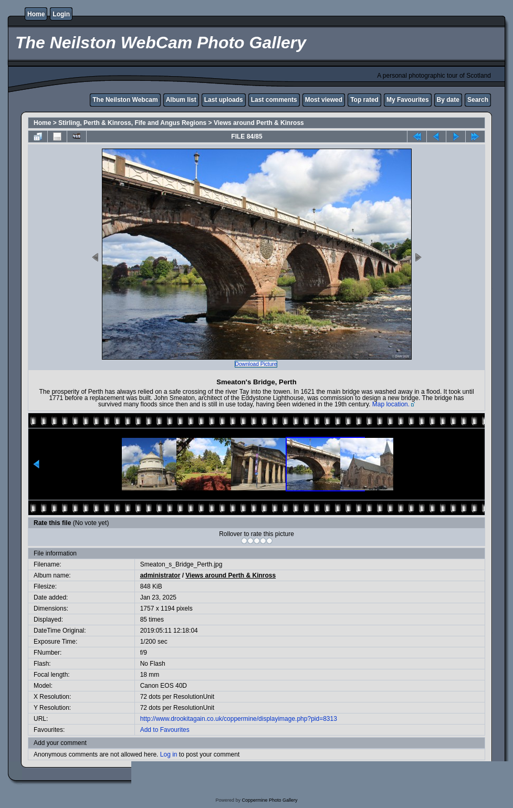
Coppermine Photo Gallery (269, 800)
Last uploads (223, 99)
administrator (160, 575)
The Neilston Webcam (125, 99)
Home (36, 14)
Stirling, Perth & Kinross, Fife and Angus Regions (132, 123)
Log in (168, 754)
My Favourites (407, 99)
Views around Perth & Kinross (259, 123)
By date (448, 99)
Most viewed (323, 99)
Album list (181, 99)
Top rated (364, 99)
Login (61, 14)
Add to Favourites (165, 729)
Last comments (274, 99)
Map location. (391, 404)
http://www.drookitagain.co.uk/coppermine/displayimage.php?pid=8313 (238, 718)
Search (477, 99)
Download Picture (256, 364)
